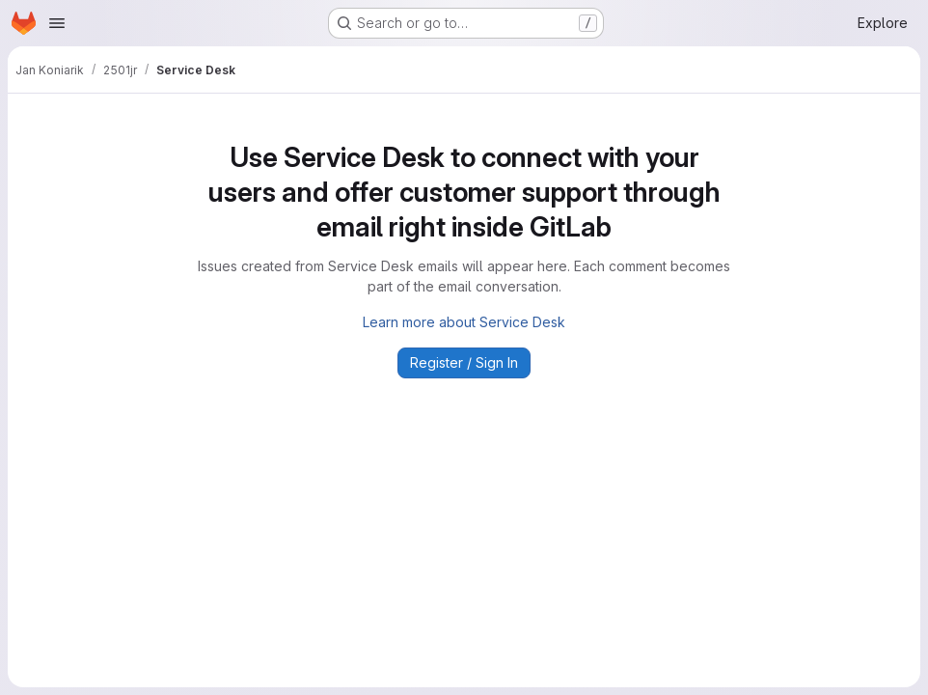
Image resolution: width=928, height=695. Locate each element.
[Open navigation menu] (56, 23)
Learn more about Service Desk (464, 322)
